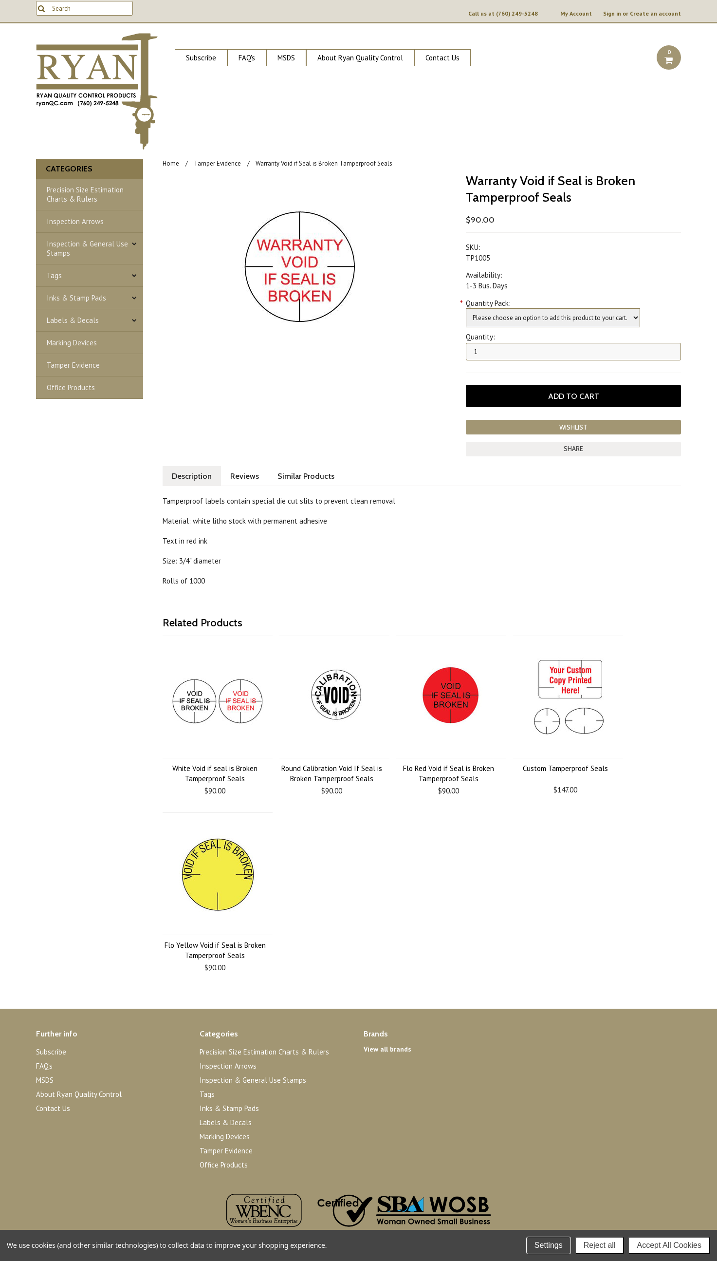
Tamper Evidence (73, 365)
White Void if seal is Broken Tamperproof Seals (214, 773)
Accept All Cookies (669, 1245)
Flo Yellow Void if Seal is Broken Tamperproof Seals (215, 950)
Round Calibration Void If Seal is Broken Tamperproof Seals (331, 773)
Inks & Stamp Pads (76, 297)
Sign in (612, 13)
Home (171, 163)
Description (192, 476)
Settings (548, 1245)
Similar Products (305, 476)
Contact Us (442, 57)
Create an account (655, 13)
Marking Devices (72, 342)
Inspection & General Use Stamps (87, 248)
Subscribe (201, 57)
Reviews (244, 476)
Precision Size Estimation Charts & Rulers (85, 194)
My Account (576, 13)
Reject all (600, 1245)
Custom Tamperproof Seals (565, 768)
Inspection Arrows (75, 221)
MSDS (286, 57)
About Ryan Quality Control (360, 57)
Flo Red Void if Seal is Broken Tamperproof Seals (448, 773)
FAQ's (247, 57)
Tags (54, 275)
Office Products (71, 387)
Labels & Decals (73, 320)
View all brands (387, 1049)
